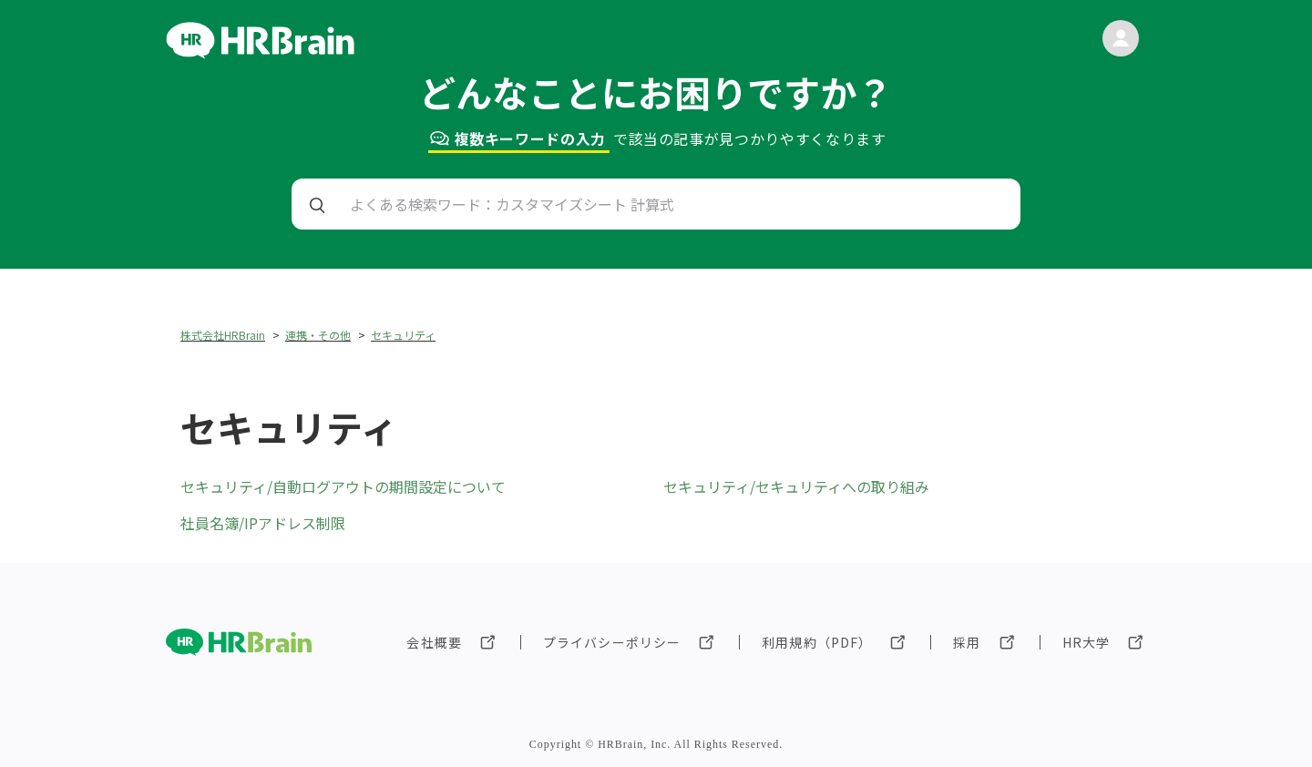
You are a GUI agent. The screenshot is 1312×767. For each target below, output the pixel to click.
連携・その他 (318, 335)
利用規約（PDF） (817, 642)
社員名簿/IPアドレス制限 (262, 523)
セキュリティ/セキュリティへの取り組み (796, 486)
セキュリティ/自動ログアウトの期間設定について (343, 486)
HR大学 (1086, 642)
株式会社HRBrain (222, 335)
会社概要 (433, 642)
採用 (966, 642)
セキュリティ (403, 335)
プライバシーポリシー (612, 642)
